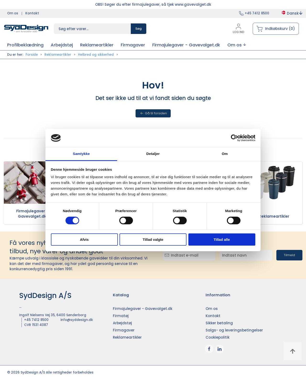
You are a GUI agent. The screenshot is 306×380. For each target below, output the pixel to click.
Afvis (84, 239)
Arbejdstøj (122, 322)
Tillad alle (221, 239)
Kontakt (32, 13)
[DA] (26, 28)
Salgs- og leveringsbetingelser (234, 330)
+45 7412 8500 (257, 13)
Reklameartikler (57, 54)
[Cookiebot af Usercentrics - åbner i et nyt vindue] (234, 138)
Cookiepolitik (218, 337)
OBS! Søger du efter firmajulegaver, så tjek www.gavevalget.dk (153, 4)
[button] (236, 44)
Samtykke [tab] (81, 154)
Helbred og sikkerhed (96, 54)
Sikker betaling (219, 322)
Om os (12, 13)
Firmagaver (124, 330)
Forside (32, 54)
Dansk (291, 13)
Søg (138, 28)
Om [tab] (225, 154)
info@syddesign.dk (76, 320)
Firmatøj (121, 315)
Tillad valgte (153, 239)
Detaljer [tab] (153, 154)
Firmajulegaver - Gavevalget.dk (32, 214)
